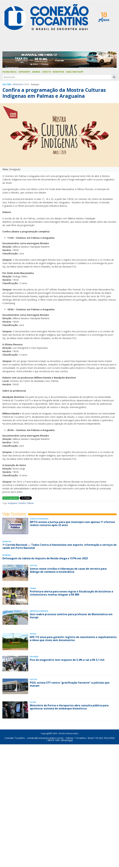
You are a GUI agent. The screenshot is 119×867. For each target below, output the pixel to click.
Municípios (58, 72)
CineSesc (22, 503)
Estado (33, 634)
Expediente (24, 72)
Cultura (6, 84)
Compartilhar (11, 498)
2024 (20, 84)
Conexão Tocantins (15, 737)
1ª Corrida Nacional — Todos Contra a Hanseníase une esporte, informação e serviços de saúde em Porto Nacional (59, 546)
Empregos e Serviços (39, 611)
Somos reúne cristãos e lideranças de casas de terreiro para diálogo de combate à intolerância (68, 570)
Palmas (30, 503)
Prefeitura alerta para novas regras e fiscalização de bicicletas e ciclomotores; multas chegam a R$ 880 (71, 593)
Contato (46, 72)
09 (14, 84)
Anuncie (36, 72)
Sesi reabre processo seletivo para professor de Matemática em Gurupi (71, 615)
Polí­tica (33, 565)
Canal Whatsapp (74, 72)
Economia (6, 555)
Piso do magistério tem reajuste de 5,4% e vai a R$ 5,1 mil (67, 660)
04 (16, 84)
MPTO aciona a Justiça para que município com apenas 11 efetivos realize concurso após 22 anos (72, 523)
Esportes (6, 542)
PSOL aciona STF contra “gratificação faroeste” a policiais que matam (70, 684)
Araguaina (12, 503)
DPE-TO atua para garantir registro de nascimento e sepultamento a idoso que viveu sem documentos (73, 638)
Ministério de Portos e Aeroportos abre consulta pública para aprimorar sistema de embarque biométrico (69, 707)
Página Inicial (9, 72)
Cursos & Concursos (39, 519)
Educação (34, 657)
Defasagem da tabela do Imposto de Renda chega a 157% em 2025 (45, 558)
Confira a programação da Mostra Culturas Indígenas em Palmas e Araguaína (54, 93)
